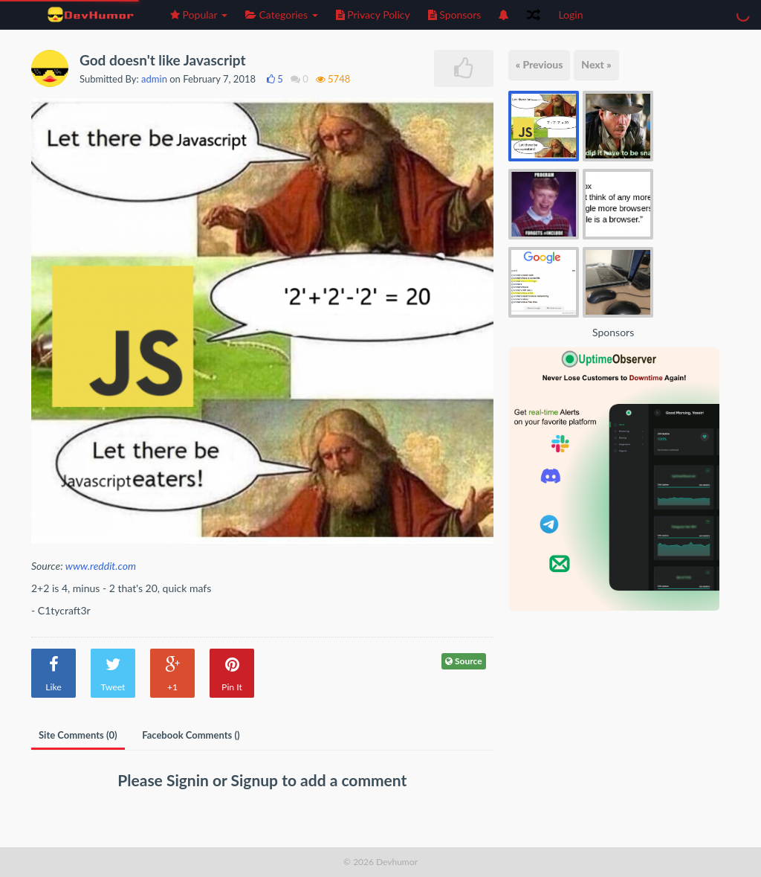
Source (463, 660)
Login (570, 14)
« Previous (539, 64)
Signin (189, 780)
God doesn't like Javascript (163, 59)
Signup (256, 780)
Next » (596, 64)
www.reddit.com (100, 565)
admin (154, 79)
